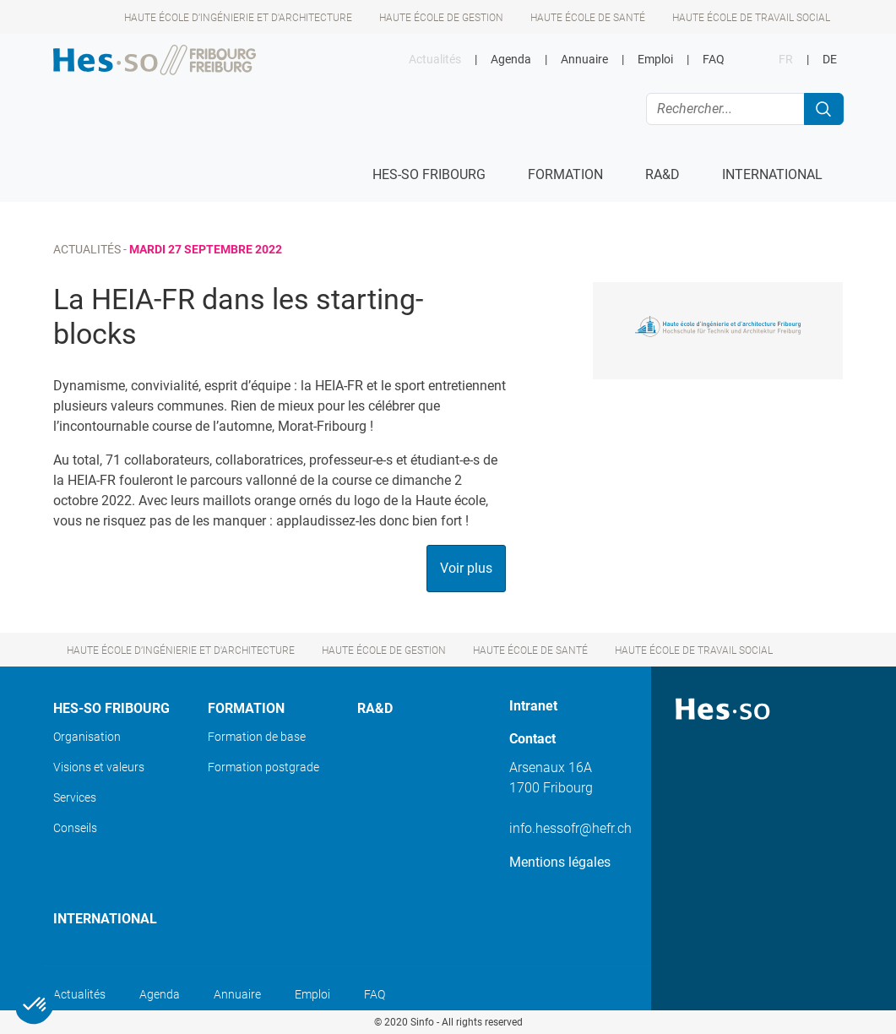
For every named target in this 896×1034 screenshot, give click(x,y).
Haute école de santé (587, 18)
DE (830, 59)
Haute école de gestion (441, 18)
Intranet (533, 706)
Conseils (75, 828)
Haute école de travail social (751, 18)
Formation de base (257, 736)
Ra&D (375, 708)
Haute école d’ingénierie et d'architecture (238, 18)
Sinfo (422, 1022)
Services (74, 797)
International (105, 919)
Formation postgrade (263, 767)
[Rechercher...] (725, 109)
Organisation (87, 736)
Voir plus (466, 568)
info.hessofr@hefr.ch (570, 828)
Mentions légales (560, 862)
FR (786, 59)
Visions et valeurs (98, 767)
